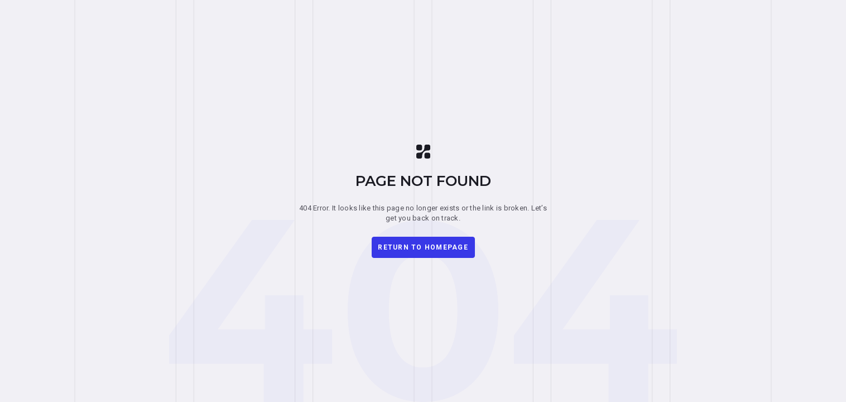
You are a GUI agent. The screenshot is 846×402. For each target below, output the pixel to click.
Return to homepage (423, 247)
